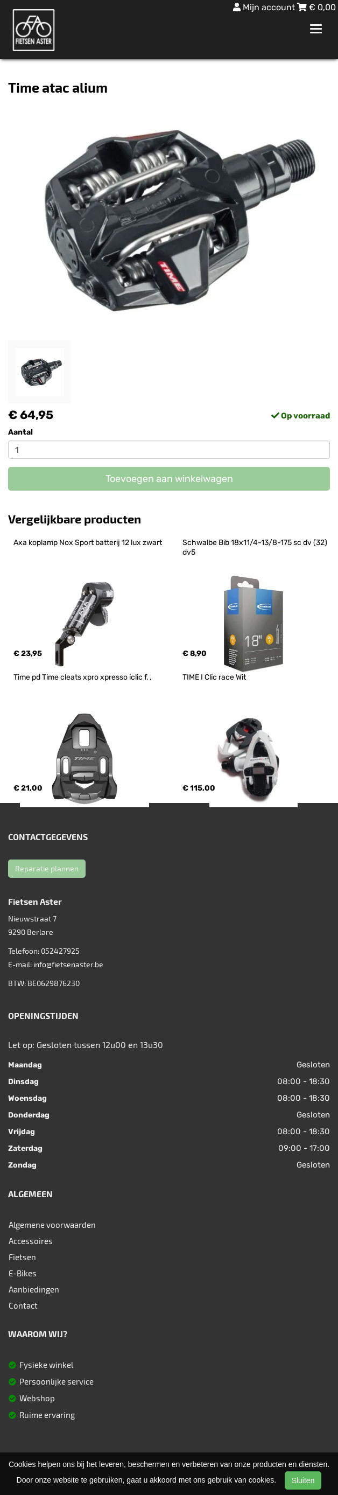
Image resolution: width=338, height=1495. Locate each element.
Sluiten (303, 1480)
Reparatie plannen (47, 868)
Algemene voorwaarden (52, 1224)
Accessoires (31, 1241)
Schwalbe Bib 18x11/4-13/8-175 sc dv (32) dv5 (255, 547)
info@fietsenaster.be (68, 964)
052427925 (60, 950)
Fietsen (22, 1257)
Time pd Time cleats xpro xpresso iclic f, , (82, 677)
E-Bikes (23, 1273)
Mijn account (265, 7)
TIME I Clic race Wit (214, 677)
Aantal (20, 432)
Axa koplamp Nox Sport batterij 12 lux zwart (87, 542)
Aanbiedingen (34, 1289)
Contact (23, 1305)
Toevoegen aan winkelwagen (169, 479)
